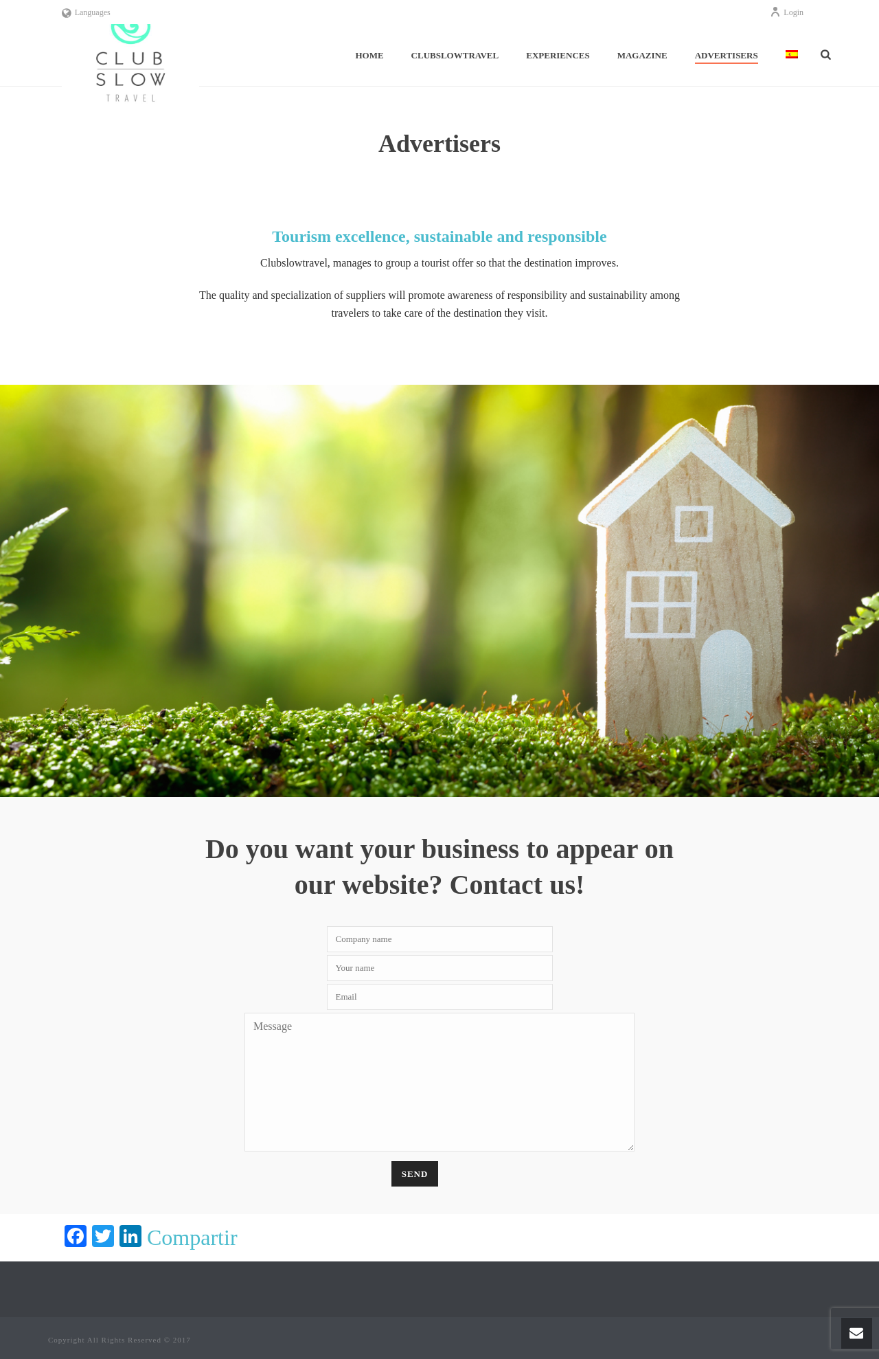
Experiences (557, 55)
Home (369, 55)
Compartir (192, 1237)
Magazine (642, 55)
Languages (86, 12)
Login (786, 12)
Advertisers (726, 55)
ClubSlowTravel (455, 55)
